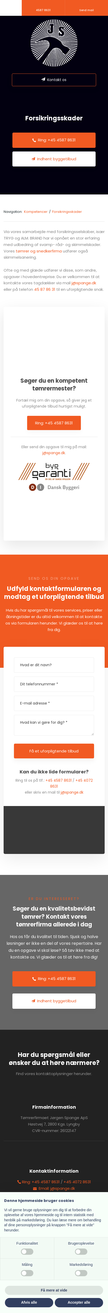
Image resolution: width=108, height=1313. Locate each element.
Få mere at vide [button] (54, 1290)
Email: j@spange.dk (54, 1188)
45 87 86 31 (44, 289)
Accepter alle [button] (79, 1302)
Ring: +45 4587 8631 (54, 423)
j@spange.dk (84, 283)
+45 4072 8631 (77, 1182)
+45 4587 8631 (58, 780)
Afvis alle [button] (29, 1302)
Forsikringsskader (67, 211)
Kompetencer (36, 211)
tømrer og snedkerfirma (39, 251)
